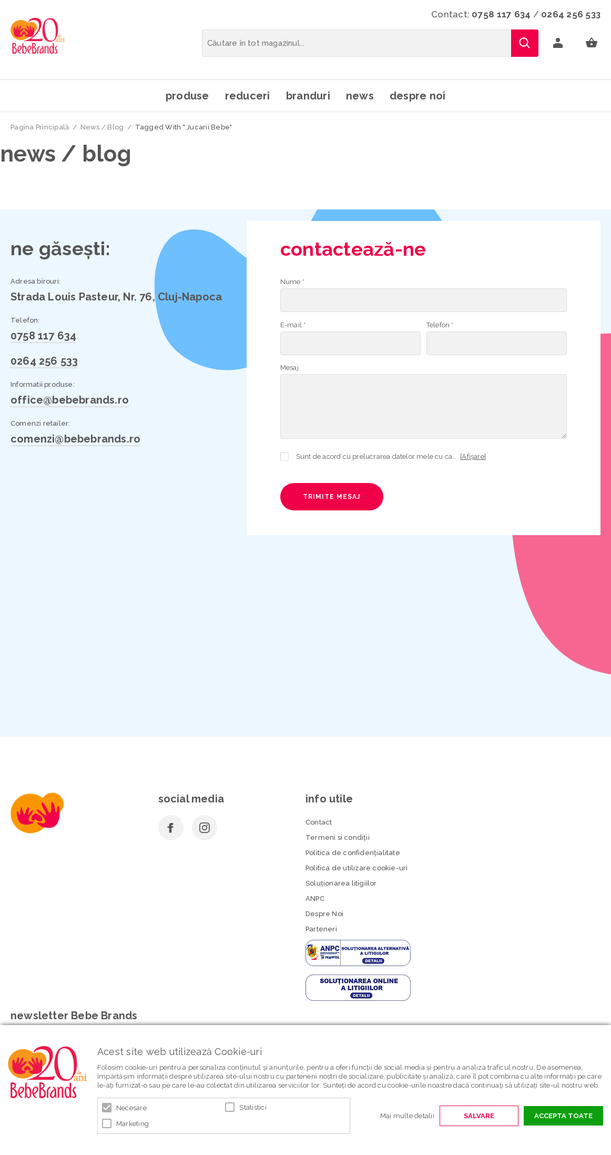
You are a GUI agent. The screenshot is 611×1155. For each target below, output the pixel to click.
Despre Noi (324, 914)
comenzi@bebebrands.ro (75, 439)
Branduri (308, 95)
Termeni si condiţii (338, 837)
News (360, 95)
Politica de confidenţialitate (353, 853)
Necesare (131, 1108)
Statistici (253, 1107)
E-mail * (293, 325)
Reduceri (247, 95)
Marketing (132, 1124)
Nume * (292, 282)
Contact (319, 822)
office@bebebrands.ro (70, 400)
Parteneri (321, 929)
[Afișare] (473, 456)
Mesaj (289, 367)
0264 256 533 (570, 14)
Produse (187, 95)
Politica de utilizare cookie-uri (357, 868)
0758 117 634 (501, 14)
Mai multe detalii (407, 1116)
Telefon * (440, 325)
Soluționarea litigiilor (341, 883)
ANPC (315, 898)
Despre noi (418, 95)
